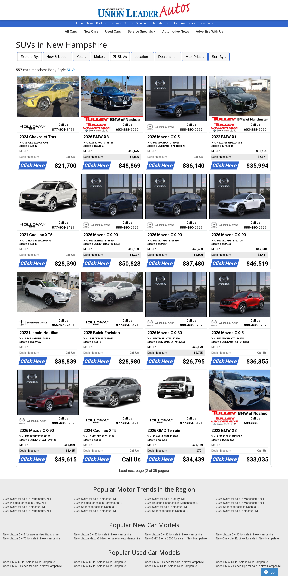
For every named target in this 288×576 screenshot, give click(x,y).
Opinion (141, 23)
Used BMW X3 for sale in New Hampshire (29, 562)
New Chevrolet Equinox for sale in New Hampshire (247, 538)
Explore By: (29, 57)
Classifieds (205, 23)
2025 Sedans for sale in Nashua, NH (96, 506)
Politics (101, 23)
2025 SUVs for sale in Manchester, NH (240, 502)
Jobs (174, 23)
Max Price (195, 57)
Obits (152, 23)
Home (79, 23)
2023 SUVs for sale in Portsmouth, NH (27, 510)
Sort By (219, 57)
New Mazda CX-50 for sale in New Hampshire (102, 534)
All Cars (71, 31)
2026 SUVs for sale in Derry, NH (165, 498)
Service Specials (141, 31)
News (89, 23)
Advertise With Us (209, 31)
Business (115, 23)
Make (99, 57)
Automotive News (175, 31)
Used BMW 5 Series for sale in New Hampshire (32, 566)
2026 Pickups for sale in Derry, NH (24, 502)
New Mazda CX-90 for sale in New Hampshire (244, 534)
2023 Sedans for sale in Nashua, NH (167, 510)
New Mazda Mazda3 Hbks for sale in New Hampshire (107, 538)
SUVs (120, 57)
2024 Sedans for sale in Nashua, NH (238, 506)
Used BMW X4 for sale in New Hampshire (171, 566)
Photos (163, 23)
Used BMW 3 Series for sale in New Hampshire (174, 562)
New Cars (91, 31)
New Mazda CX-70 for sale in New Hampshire (31, 538)
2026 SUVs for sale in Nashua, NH (95, 498)
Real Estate (188, 23)
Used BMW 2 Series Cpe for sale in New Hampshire (248, 566)
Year (81, 57)
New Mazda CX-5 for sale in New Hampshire (31, 534)
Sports (129, 23)
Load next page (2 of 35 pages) (144, 471)
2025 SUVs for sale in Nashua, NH (24, 506)
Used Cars (113, 31)
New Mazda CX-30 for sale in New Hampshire (173, 534)
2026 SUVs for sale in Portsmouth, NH (27, 498)
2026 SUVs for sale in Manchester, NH (240, 498)
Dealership (168, 57)
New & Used (57, 57)
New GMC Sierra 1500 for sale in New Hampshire (176, 538)
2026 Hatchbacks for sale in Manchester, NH (172, 502)
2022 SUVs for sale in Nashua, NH (237, 510)
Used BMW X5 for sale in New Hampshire (100, 562)
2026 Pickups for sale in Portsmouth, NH (99, 502)
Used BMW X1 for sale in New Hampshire (242, 562)
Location (142, 57)
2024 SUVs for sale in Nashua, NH (166, 506)
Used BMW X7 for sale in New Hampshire (100, 566)
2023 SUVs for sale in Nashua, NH (95, 510)
